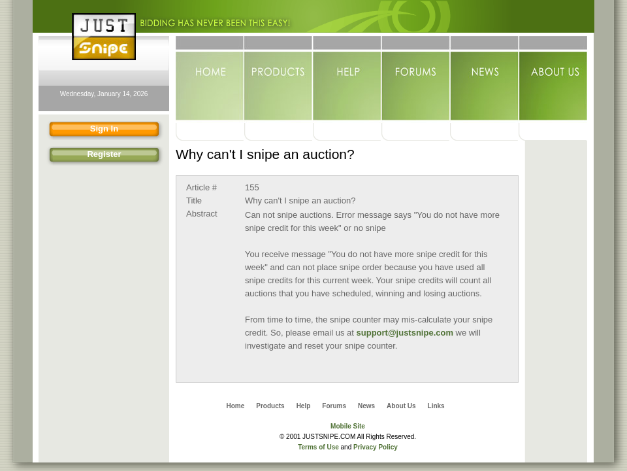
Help (347, 79)
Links (436, 406)
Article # (201, 187)
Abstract (201, 213)
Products (278, 79)
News (484, 79)
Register (82, 156)
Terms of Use (318, 447)
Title (194, 200)
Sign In (80, 130)
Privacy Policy (375, 447)
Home (210, 79)
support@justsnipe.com (405, 333)
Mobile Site (347, 426)
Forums (415, 79)
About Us (553, 79)
